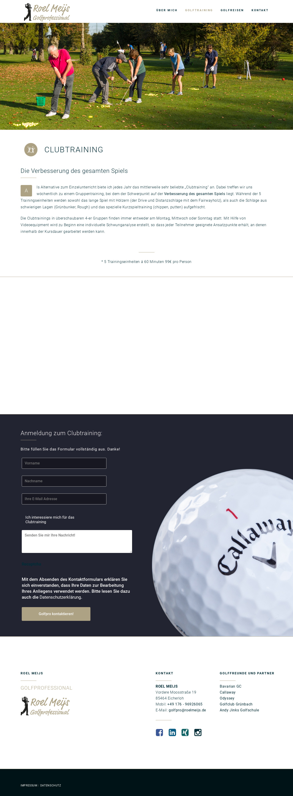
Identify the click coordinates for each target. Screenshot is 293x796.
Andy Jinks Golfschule (239, 710)
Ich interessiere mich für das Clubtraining (49, 519)
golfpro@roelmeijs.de (187, 710)
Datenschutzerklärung (60, 597)
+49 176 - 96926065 (184, 704)
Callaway (228, 692)
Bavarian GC (230, 686)
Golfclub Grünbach (236, 704)
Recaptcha (31, 564)
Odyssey (227, 698)
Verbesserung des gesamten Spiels (194, 194)
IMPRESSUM (29, 785)
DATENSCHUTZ (50, 785)
